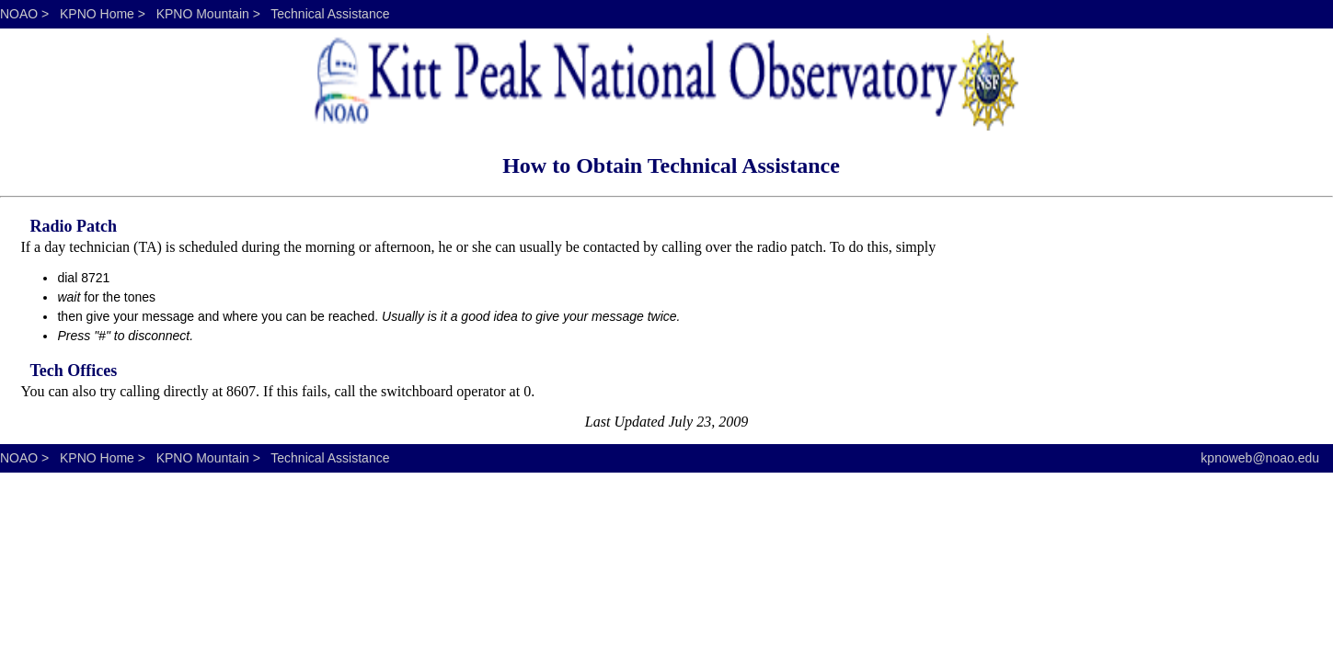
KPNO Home (97, 13)
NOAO (19, 13)
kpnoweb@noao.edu (1260, 458)
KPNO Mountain (202, 13)
